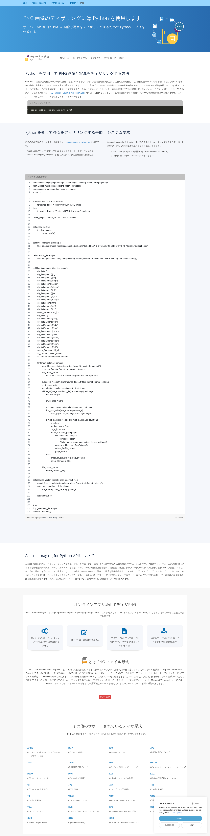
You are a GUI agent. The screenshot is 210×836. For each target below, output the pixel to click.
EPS (111, 801)
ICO (111, 742)
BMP (70, 742)
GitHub (61, 517)
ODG (111, 812)
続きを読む (105, 694)
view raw (179, 517)
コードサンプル (80, 58)
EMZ (152, 768)
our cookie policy (175, 813)
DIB (111, 757)
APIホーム (64, 58)
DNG (70, 768)
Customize (169, 825)
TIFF (152, 779)
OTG (70, 812)
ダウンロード (110, 58)
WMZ (152, 790)
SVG (70, 801)
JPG (152, 742)
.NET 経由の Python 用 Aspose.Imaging (67, 93)
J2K (111, 779)
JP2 (70, 779)
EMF (111, 768)
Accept (180, 818)
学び (121, 58)
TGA (29, 801)
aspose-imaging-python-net (78, 142)
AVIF (29, 757)
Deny (192, 825)
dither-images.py (34, 517)
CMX (29, 812)
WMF (111, 790)
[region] (105, 347)
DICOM (153, 757)
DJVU (30, 768)
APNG (30, 742)
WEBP (71, 790)
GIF (29, 779)
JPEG (71, 757)
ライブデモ (95, 58)
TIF (28, 790)
